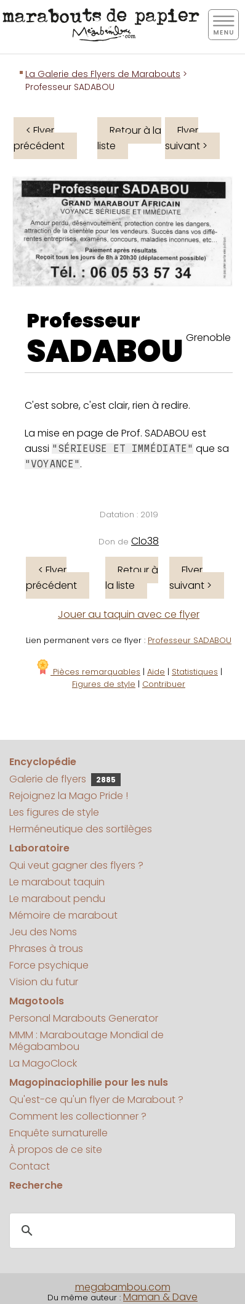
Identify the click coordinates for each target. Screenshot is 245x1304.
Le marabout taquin (57, 882)
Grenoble (208, 337)
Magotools (36, 1001)
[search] (120, 1230)
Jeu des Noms (43, 932)
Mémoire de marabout (63, 915)
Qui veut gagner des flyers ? (76, 865)
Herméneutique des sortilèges (80, 829)
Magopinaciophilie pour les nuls (88, 1082)
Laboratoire (39, 848)
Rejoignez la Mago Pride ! (68, 796)
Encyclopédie (42, 762)
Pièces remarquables (87, 672)
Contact (29, 1166)
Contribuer (163, 684)
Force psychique (49, 965)
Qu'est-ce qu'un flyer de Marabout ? (96, 1100)
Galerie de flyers (65, 779)
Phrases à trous (46, 948)
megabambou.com (123, 1287)
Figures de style (103, 684)
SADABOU (104, 351)
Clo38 (145, 541)
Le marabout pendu (57, 899)
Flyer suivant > (186, 138)
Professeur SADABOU (189, 640)
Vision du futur (43, 982)
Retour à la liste (129, 138)
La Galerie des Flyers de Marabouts (102, 74)
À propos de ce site (55, 1149)
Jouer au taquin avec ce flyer (128, 614)
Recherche (36, 1185)
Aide (156, 672)
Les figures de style (54, 812)
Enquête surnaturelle (58, 1133)
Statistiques (195, 672)
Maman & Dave (160, 1297)
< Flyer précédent (39, 138)
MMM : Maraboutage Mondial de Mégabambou (86, 1041)
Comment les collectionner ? (78, 1116)
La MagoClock (43, 1063)
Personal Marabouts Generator (83, 1018)
